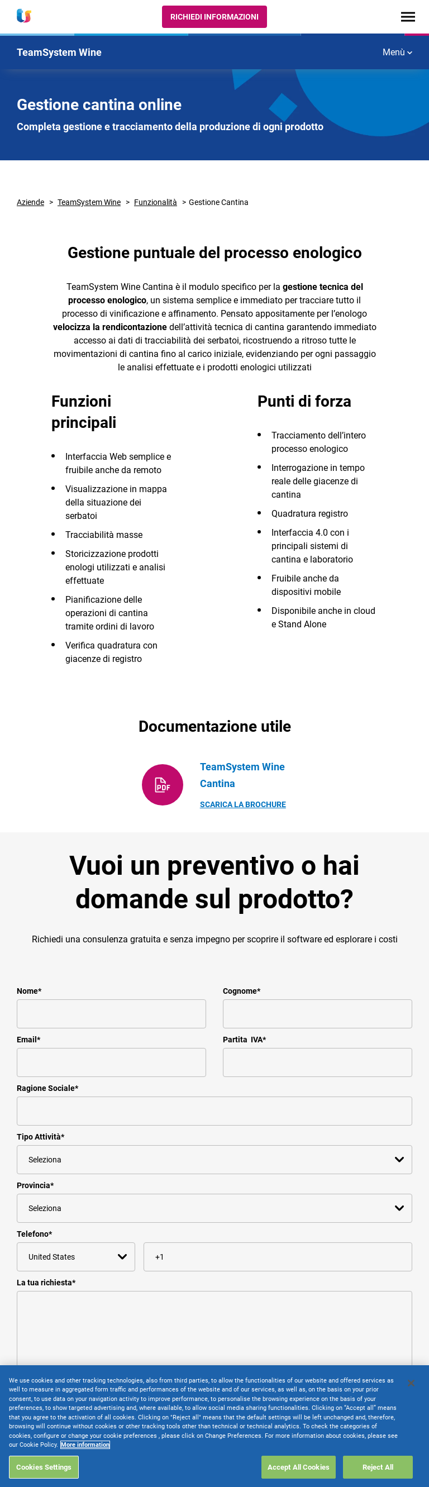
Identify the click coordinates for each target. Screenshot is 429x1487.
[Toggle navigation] (408, 16)
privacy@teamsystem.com (185, 1444)
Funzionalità (155, 202)
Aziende (30, 202)
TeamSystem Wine (89, 202)
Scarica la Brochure (243, 804)
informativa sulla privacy (100, 1421)
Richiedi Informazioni (214, 16)
